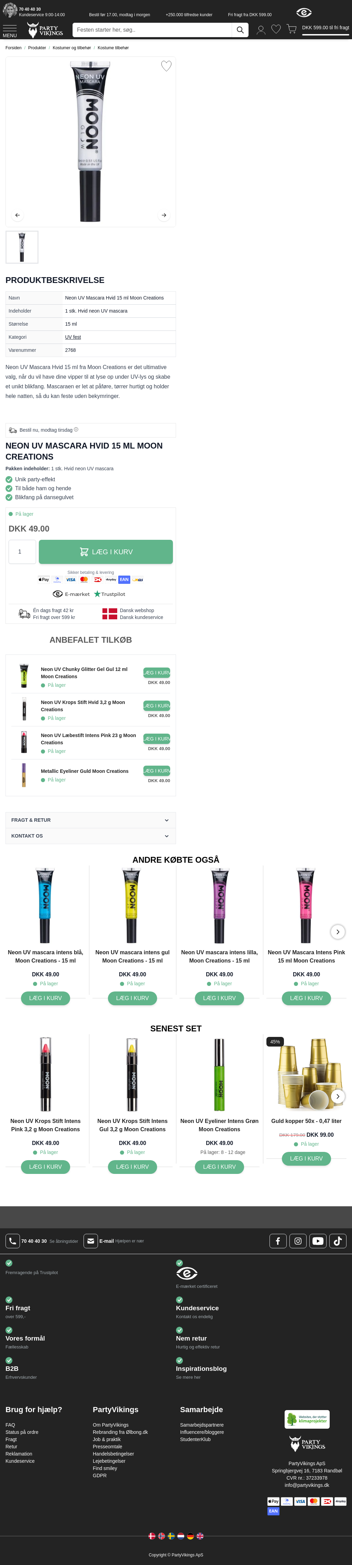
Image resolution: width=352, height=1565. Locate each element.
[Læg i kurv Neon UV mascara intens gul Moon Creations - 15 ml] (132, 998)
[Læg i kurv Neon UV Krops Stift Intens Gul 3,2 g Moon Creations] (132, 1167)
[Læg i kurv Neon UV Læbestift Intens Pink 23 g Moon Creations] (156, 739)
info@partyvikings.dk (307, 1485)
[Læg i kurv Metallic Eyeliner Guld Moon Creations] (156, 771)
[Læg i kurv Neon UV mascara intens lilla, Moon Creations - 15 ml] (219, 998)
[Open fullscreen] (91, 142)
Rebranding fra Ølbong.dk (120, 1432)
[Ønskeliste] (276, 29)
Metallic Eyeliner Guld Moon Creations (85, 771)
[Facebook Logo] (278, 1241)
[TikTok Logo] (337, 1241)
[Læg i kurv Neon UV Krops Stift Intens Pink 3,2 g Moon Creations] (45, 1167)
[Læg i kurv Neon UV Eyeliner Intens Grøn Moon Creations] (219, 1167)
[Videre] (164, 215)
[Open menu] (10, 30)
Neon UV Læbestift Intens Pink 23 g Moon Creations (88, 739)
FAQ (10, 1425)
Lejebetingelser (109, 1461)
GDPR (100, 1475)
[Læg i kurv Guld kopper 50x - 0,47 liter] (306, 1159)
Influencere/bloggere (202, 1432)
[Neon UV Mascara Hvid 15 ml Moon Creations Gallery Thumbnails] (22, 247)
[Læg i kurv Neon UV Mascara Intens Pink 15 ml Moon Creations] (306, 998)
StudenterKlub (195, 1439)
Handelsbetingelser (113, 1454)
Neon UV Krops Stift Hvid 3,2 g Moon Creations (83, 706)
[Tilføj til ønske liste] (166, 66)
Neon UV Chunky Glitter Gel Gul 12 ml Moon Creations (84, 672)
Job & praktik (107, 1439)
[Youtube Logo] (318, 1241)
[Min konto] (261, 30)
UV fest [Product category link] (73, 337)
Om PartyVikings (111, 1425)
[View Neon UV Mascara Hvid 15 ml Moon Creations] (22, 247)
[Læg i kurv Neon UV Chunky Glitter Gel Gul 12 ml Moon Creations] (156, 673)
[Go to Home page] (44, 29)
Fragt (11, 1439)
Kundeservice (20, 1461)
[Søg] (240, 30)
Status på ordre (22, 1432)
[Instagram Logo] (298, 1241)
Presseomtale (107, 1446)
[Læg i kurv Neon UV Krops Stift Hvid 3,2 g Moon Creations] (156, 706)
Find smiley (105, 1468)
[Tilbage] (17, 215)
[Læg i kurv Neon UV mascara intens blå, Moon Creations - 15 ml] (45, 998)
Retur (11, 1446)
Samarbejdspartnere (202, 1425)
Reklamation (19, 1454)
